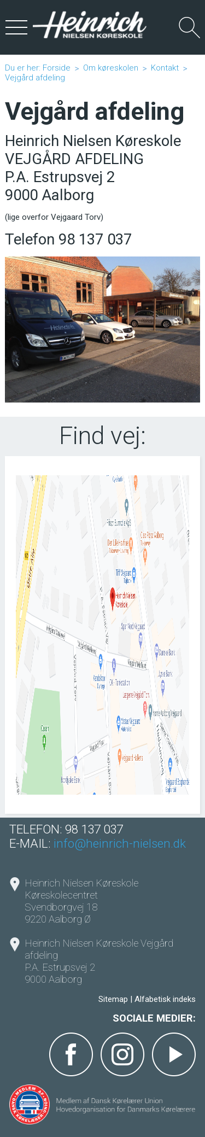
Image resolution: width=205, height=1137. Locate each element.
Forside (57, 68)
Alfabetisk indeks (165, 999)
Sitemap (113, 999)
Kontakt (165, 68)
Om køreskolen (110, 68)
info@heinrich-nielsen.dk (120, 843)
